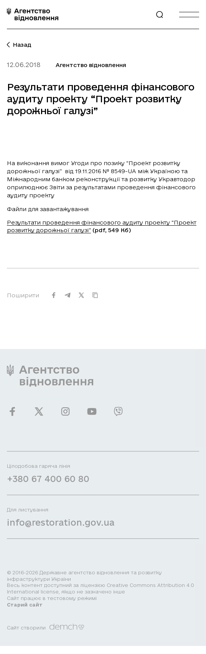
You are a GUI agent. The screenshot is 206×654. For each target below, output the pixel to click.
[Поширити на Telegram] (67, 298)
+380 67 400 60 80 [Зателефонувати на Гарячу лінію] (48, 482)
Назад (19, 44)
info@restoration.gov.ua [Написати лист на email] (60, 526)
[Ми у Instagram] (65, 415)
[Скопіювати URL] (95, 298)
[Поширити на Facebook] (53, 298)
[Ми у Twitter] (38, 415)
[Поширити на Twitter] (81, 298)
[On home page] (32, 14)
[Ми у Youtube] (91, 415)
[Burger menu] (189, 14)
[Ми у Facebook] (12, 415)
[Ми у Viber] (118, 415)
